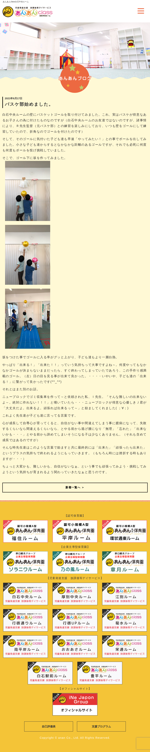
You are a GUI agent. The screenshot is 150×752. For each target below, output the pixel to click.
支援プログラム (101, 726)
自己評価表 (48, 726)
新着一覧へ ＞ (75, 487)
